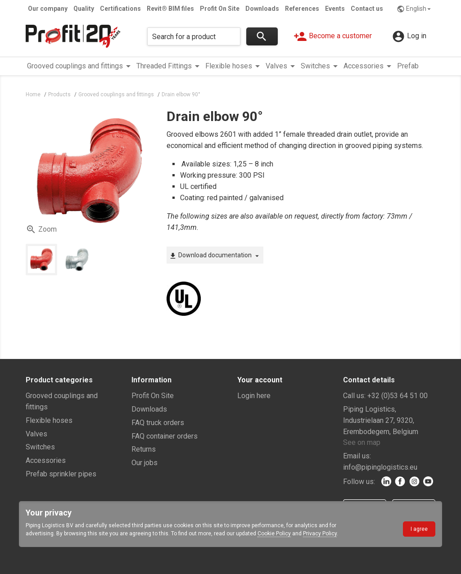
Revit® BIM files (170, 8)
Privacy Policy (320, 533)
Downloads (262, 8)
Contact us (367, 8)
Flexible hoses (49, 420)
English (415, 9)
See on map (361, 442)
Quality (83, 8)
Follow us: (359, 481)
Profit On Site (220, 8)
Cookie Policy (274, 533)
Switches (40, 447)
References (302, 8)
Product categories (59, 380)
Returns (143, 449)
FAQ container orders (164, 436)
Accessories (46, 460)
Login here (254, 395)
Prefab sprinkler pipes (61, 474)
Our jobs (144, 462)
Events (335, 8)
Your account (259, 380)
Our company (48, 8)
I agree (419, 529)
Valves (36, 434)
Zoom (41, 229)
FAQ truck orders (157, 422)
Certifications (120, 8)
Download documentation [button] (215, 255)
